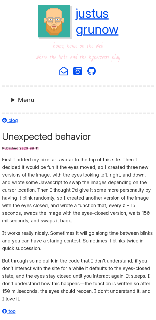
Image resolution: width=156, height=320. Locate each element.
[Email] (64, 71)
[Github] (92, 71)
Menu (26, 99)
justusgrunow (97, 21)
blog (10, 120)
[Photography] (78, 71)
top (8, 311)
